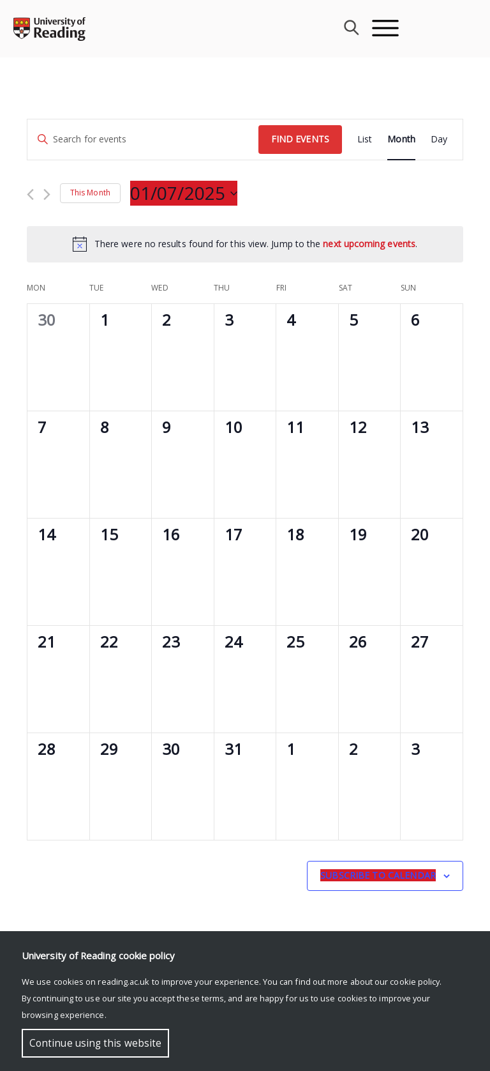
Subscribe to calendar (378, 875)
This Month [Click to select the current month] (90, 192)
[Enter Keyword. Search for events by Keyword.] (142, 139)
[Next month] (46, 194)
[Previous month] (30, 194)
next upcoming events (369, 244)
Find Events (300, 139)
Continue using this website (95, 1043)
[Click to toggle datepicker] (183, 193)
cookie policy (415, 981)
